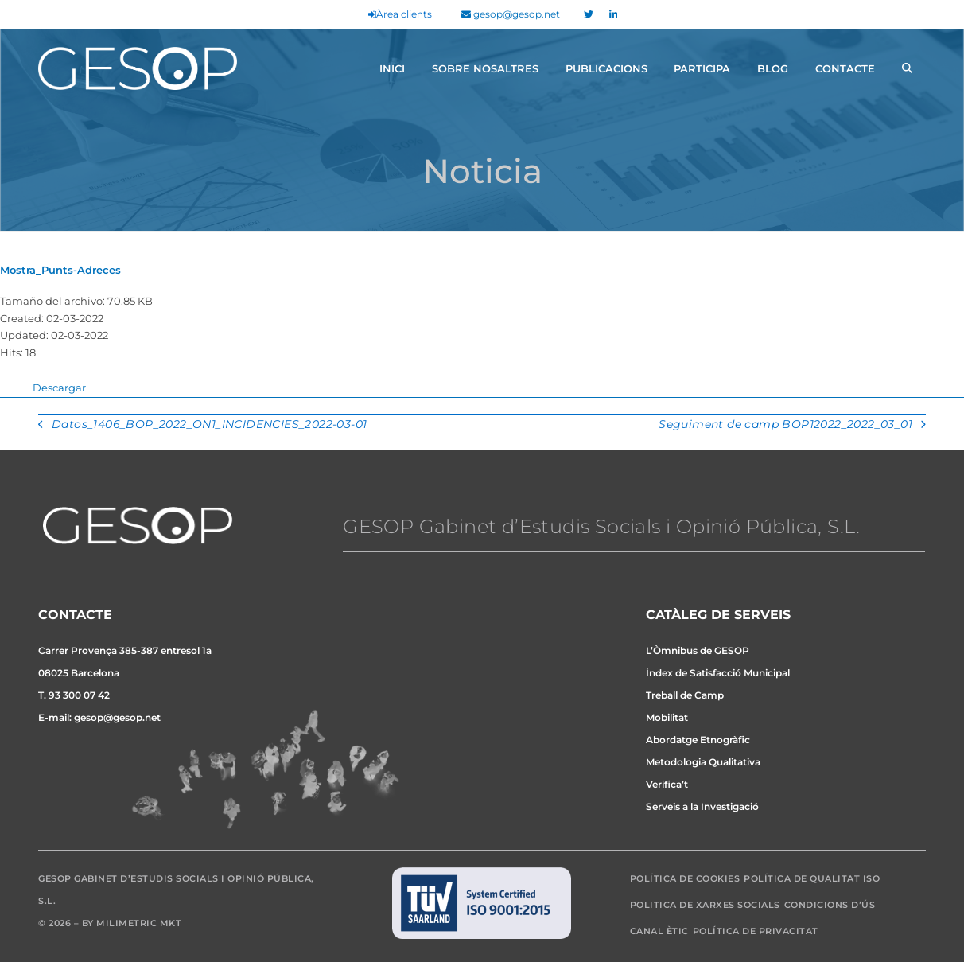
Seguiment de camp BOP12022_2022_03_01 (792, 425)
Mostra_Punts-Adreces (60, 269)
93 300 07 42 (79, 695)
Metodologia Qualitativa (703, 762)
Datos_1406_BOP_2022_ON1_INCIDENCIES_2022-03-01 (202, 425)
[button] (907, 68)
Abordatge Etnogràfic (698, 740)
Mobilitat (667, 717)
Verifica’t (667, 784)
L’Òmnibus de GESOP (697, 650)
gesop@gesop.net (510, 14)
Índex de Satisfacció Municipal (718, 673)
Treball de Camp (685, 695)
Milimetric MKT (138, 923)
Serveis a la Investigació (702, 806)
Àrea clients (400, 13)
